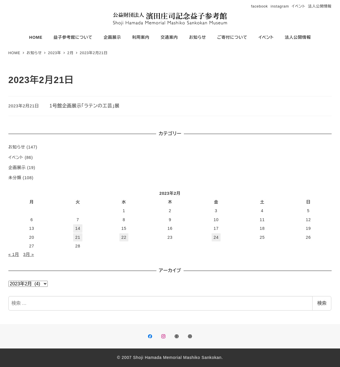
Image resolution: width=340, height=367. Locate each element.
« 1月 (13, 254)
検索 (321, 303)
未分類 (14, 177)
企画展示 (17, 167)
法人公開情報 (320, 6)
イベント (298, 6)
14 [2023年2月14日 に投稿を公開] (77, 228)
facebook (259, 6)
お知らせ (16, 147)
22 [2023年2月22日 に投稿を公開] (123, 237)
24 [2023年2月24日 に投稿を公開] (216, 237)
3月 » (28, 254)
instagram (280, 6)
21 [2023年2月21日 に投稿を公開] (77, 237)
